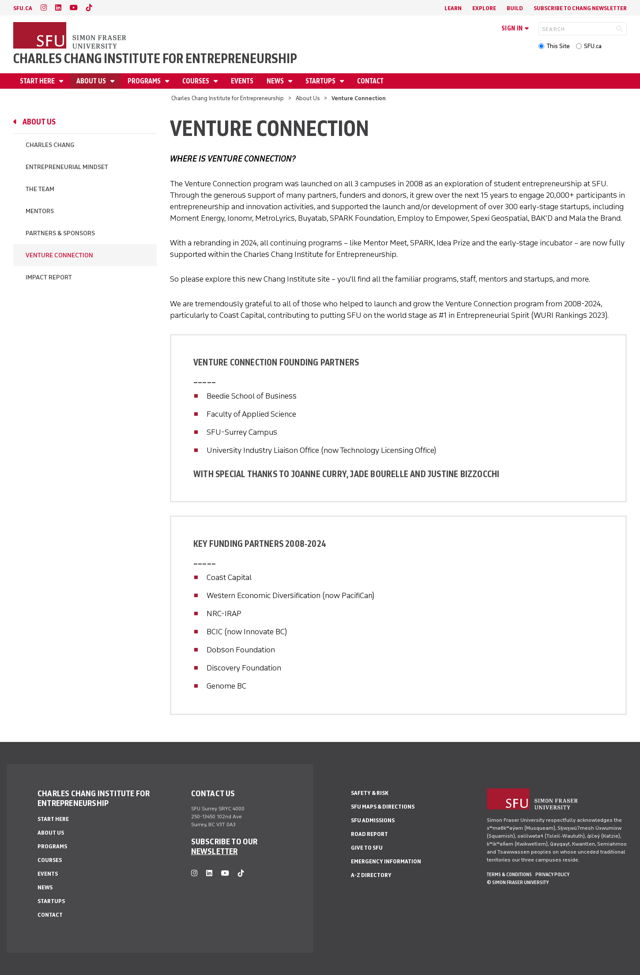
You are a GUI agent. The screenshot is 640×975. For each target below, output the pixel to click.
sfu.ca (22, 8)
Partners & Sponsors (60, 233)
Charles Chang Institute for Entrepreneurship (155, 58)
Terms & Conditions (509, 874)
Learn (453, 8)
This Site (558, 46)
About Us (91, 81)
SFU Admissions (373, 820)
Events (242, 81)
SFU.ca (593, 46)
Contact (370, 81)
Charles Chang (50, 145)
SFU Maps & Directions (382, 806)
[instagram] (44, 8)
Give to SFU (367, 847)
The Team (40, 189)
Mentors (40, 211)
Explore (484, 8)
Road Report (369, 834)
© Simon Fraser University (518, 882)
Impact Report (49, 277)
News (276, 81)
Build (515, 8)
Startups (321, 81)
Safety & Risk (369, 793)
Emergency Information (386, 861)
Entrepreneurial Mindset (67, 167)
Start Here (38, 81)
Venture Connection (59, 255)
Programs (145, 81)
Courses (196, 81)
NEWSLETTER (214, 851)
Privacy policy (552, 874)
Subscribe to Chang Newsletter (580, 8)
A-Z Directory (371, 875)
